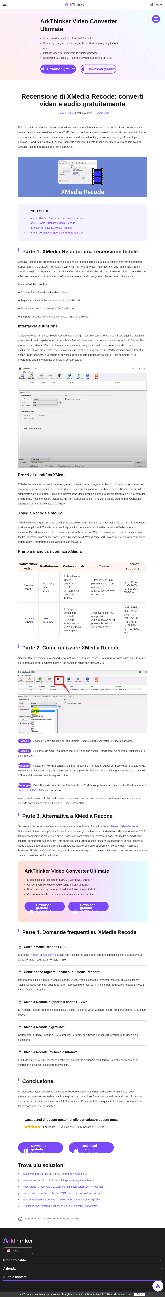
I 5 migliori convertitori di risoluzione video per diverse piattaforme (60, 1206)
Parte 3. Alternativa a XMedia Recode (50, 227)
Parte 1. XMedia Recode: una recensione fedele (56, 218)
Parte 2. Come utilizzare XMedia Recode (52, 223)
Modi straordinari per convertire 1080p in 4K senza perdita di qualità (61, 1199)
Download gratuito (58, 69)
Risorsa (37, 1218)
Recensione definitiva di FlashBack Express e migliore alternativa (60, 1180)
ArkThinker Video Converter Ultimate (78, 25)
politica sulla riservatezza (117, 1294)
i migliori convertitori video (44, 954)
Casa (28, 1218)
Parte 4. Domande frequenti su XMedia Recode (56, 232)
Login (156, 4)
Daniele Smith (66, 113)
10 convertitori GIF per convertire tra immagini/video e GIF (56, 1173)
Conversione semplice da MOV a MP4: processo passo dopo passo (61, 1193)
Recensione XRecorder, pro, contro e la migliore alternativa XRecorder (63, 1186)
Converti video (102, 113)
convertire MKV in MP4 (31, 790)
